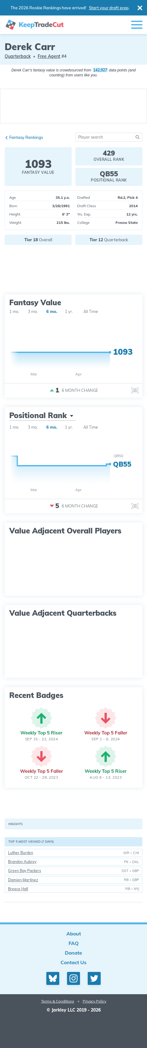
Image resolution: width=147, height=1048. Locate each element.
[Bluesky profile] (52, 978)
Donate (73, 953)
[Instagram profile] (73, 978)
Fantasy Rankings (26, 137)
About (73, 933)
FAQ (74, 943)
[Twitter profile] (94, 978)
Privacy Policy (94, 1001)
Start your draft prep (108, 7)
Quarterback (18, 56)
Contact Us (73, 962)
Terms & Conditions (57, 1001)
